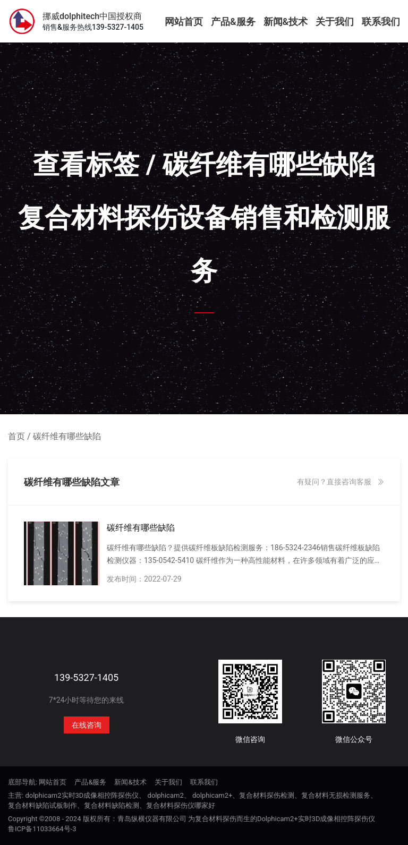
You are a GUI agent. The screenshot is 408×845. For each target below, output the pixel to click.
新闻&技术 (286, 21)
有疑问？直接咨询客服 (340, 481)
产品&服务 (233, 21)
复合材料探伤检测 (266, 795)
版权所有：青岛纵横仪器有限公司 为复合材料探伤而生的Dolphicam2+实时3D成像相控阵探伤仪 (229, 819)
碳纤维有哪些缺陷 (67, 436)
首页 (16, 436)
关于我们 (335, 21)
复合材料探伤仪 (170, 805)
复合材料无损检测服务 (335, 795)
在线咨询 (86, 725)
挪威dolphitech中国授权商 (92, 16)
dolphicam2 (166, 795)
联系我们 (381, 21)
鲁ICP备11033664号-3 (42, 829)
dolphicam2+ (212, 795)
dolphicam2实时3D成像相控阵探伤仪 (82, 795)
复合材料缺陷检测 (111, 805)
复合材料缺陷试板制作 (42, 805)
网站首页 (184, 21)
